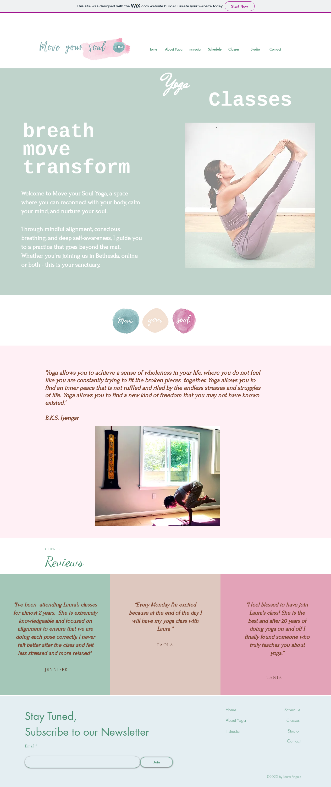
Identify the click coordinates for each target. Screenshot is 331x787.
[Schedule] (215, 49)
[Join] (156, 762)
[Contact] (275, 49)
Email (29, 746)
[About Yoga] (174, 49)
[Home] (153, 49)
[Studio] (255, 49)
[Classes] (234, 49)
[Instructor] (195, 49)
